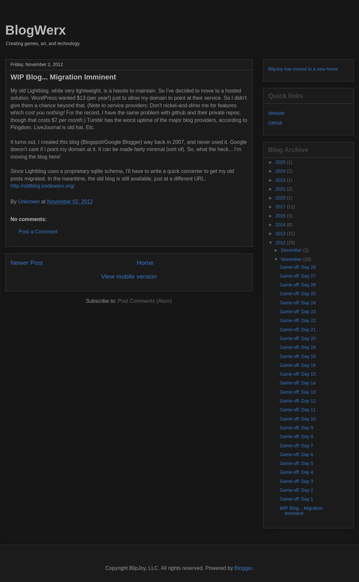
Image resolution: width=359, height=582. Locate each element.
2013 (281, 233)
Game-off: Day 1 (296, 499)
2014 (281, 224)
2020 (281, 197)
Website (276, 113)
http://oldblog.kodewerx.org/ (42, 186)
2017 (281, 206)
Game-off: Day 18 (298, 356)
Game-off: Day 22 (298, 320)
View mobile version (129, 276)
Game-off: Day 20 (298, 338)
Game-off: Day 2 (296, 490)
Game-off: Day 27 (298, 276)
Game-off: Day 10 (298, 418)
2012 (281, 242)
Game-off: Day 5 (296, 463)
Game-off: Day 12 (298, 400)
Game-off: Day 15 (298, 374)
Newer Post (26, 262)
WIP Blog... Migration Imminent (301, 510)
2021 (281, 189)
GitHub (275, 123)
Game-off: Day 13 (298, 392)
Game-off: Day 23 (298, 311)
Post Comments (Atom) (145, 301)
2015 (281, 215)
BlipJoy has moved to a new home (303, 69)
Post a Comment (38, 231)
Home (145, 262)
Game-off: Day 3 (296, 481)
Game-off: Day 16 (298, 365)
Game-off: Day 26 (298, 284)
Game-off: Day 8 (296, 436)
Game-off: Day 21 (298, 329)
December (292, 250)
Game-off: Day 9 (296, 427)
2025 (281, 162)
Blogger (243, 568)
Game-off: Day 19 (298, 347)
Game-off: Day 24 (298, 302)
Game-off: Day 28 (298, 267)
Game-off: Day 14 (298, 382)
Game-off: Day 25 (298, 293)
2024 (281, 171)
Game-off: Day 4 (296, 472)
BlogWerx (35, 30)
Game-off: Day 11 (298, 409)
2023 (281, 180)
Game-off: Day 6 (296, 454)
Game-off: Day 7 (296, 445)
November (292, 259)
